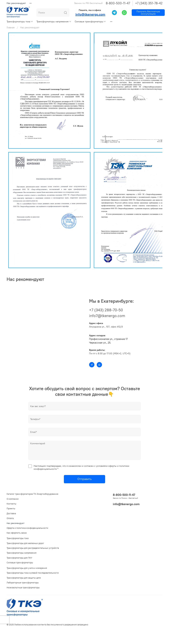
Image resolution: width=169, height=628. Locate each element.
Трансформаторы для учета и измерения (27, 568)
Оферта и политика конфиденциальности (27, 528)
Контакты (11, 503)
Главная (11, 27)
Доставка (11, 513)
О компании (13, 499)
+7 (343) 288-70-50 (106, 309)
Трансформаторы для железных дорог (25, 543)
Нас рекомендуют (16, 3)
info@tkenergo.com (90, 14)
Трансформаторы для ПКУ (19, 558)
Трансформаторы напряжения (53, 21)
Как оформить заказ (17, 533)
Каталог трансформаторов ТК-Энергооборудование (32, 494)
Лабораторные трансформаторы (23, 582)
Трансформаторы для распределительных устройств (33, 548)
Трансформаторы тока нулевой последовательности (33, 573)
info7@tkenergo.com (107, 315)
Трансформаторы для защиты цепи (24, 578)
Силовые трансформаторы (90, 21)
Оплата (10, 518)
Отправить (84, 479)
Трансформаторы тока (20, 21)
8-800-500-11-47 (118, 3)
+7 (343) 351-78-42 (148, 3)
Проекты (11, 508)
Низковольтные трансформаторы (23, 587)
